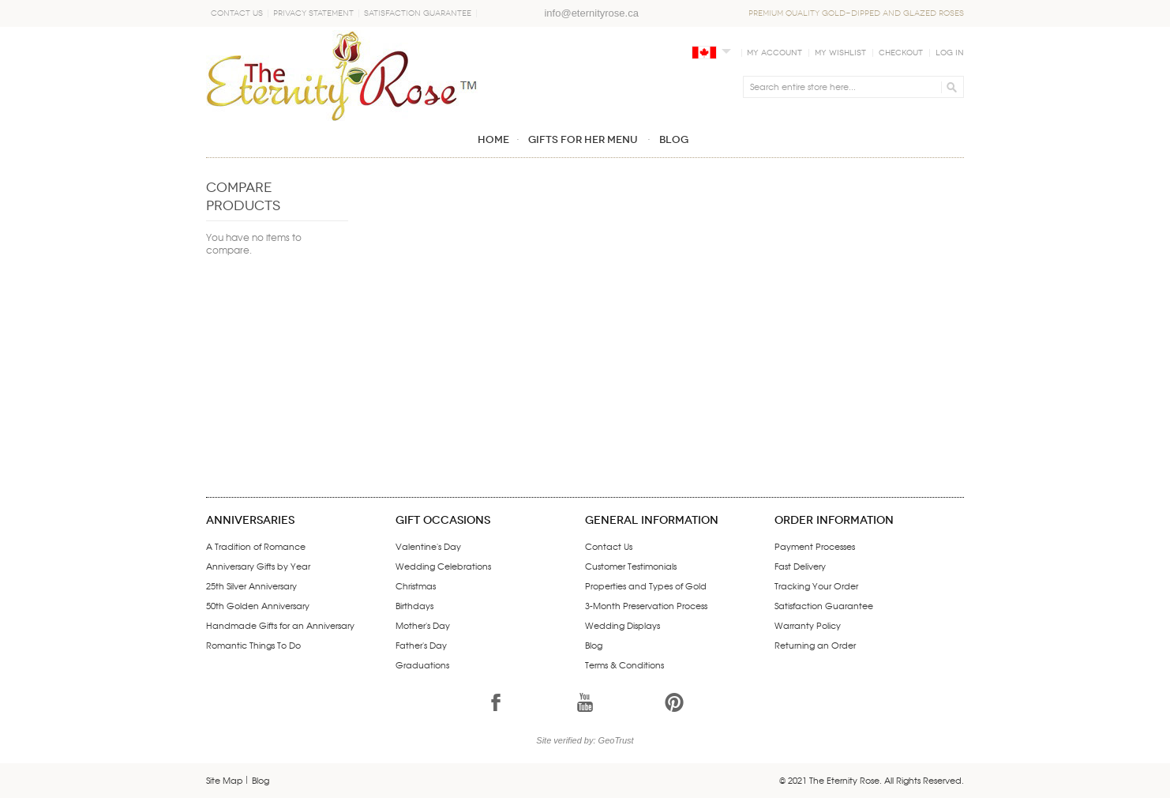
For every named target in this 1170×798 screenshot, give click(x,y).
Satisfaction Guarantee (417, 13)
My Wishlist (840, 53)
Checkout (901, 53)
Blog (593, 644)
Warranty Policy (807, 625)
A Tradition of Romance (256, 546)
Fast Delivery (800, 565)
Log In (950, 53)
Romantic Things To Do (253, 644)
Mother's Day (423, 625)
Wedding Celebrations (443, 565)
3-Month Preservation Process (646, 605)
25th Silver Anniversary (251, 585)
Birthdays (414, 605)
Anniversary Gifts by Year (258, 565)
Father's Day (421, 644)
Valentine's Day (428, 546)
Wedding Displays (622, 625)
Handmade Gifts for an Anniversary (280, 625)
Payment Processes (814, 546)
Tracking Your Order (816, 585)
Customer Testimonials (631, 565)
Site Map (224, 780)
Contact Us (237, 13)
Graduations (422, 664)
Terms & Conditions (624, 664)
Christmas (416, 585)
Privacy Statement (313, 13)
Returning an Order (815, 644)
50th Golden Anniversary (257, 605)
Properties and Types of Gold (646, 585)
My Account (774, 53)
